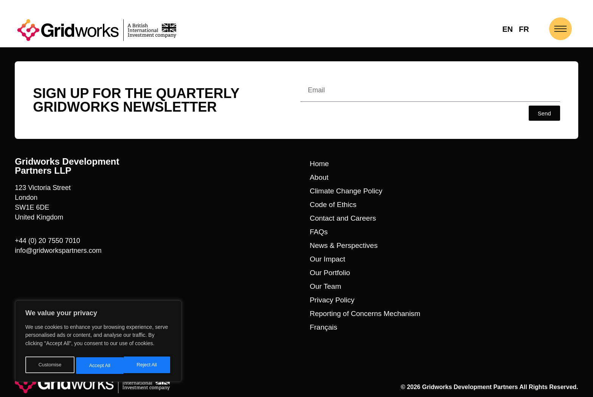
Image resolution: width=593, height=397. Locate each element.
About (319, 177)
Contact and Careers (343, 218)
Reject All (99, 366)
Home (319, 164)
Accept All (148, 366)
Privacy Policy (332, 300)
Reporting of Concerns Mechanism (365, 314)
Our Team (325, 286)
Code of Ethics (333, 205)
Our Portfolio (330, 273)
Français (323, 327)
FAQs (319, 232)
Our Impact (327, 259)
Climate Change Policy (346, 191)
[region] (98, 343)
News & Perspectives (344, 245)
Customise (49, 366)
